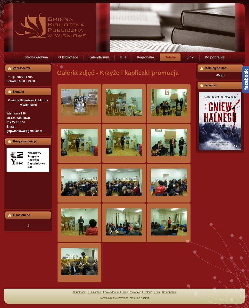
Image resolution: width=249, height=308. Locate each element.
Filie (124, 292)
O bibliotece (95, 292)
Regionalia (135, 292)
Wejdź (220, 75)
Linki (157, 292)
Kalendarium (112, 292)
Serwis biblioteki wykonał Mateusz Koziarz (124, 297)
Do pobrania (169, 292)
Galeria (148, 292)
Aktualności (79, 292)
